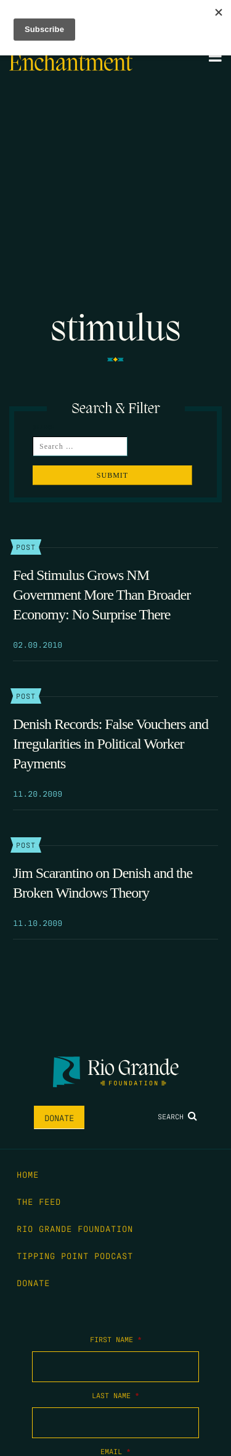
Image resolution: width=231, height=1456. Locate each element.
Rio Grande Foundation (75, 1228)
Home (28, 1174)
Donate (59, 1117)
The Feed (39, 1201)
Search (177, 1116)
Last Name (115, 1395)
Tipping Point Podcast (75, 1255)
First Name (116, 1339)
